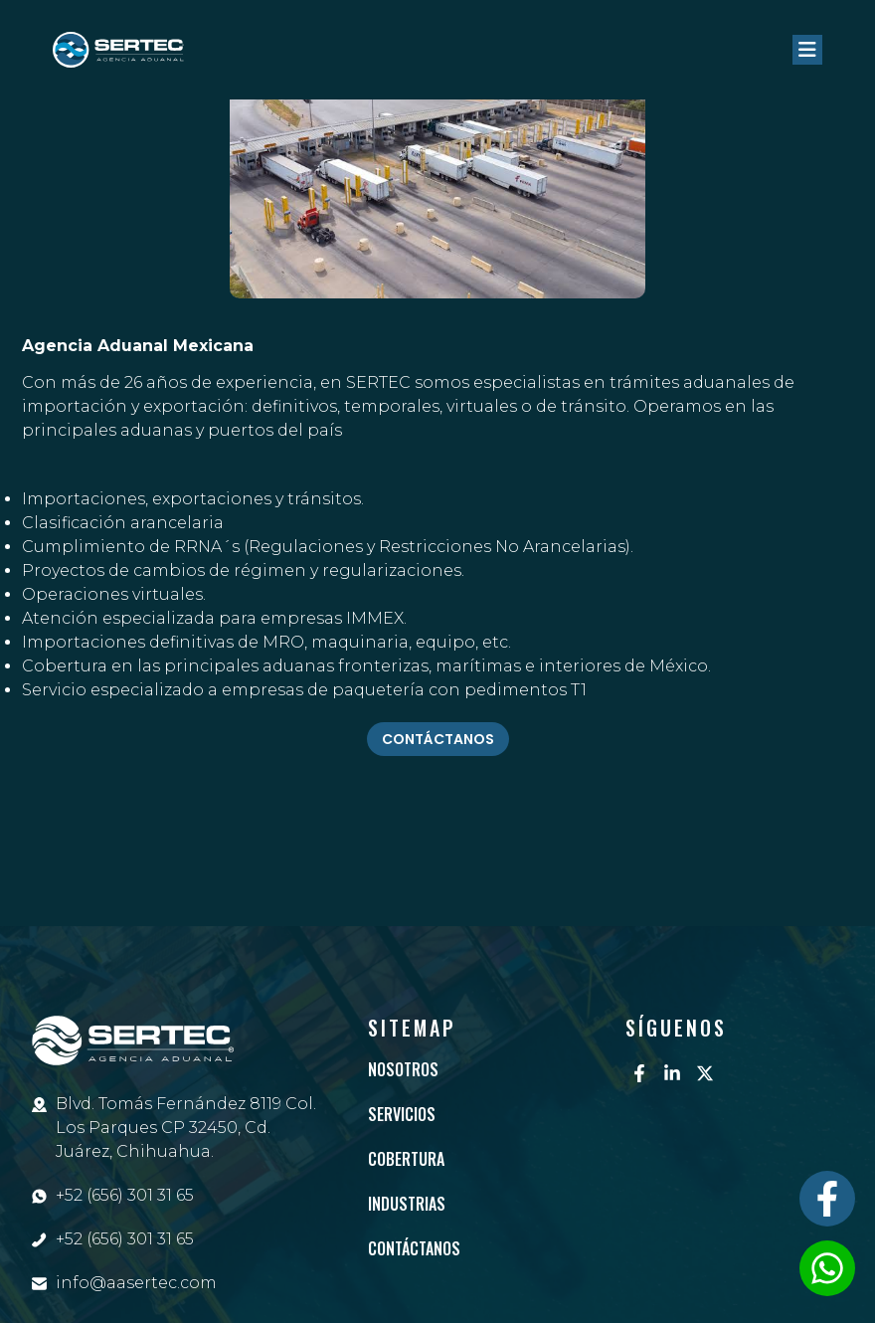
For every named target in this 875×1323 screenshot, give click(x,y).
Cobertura (406, 1159)
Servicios (402, 1114)
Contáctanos (414, 1248)
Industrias (406, 1204)
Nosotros (403, 1069)
